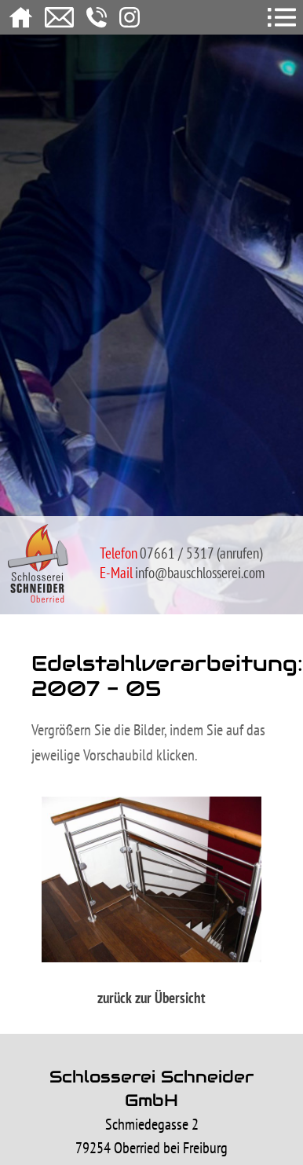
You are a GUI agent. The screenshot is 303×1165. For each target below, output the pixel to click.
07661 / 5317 (177, 553)
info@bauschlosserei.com (200, 572)
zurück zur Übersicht (151, 997)
